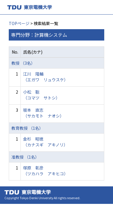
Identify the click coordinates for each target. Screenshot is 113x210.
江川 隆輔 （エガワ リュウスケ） (45, 77)
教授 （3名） (23, 63)
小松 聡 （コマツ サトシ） (41, 95)
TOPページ (19, 23)
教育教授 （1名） (27, 128)
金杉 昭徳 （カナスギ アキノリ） (45, 142)
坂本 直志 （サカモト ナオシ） (43, 113)
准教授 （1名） (25, 157)
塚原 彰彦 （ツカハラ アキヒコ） (45, 170)
